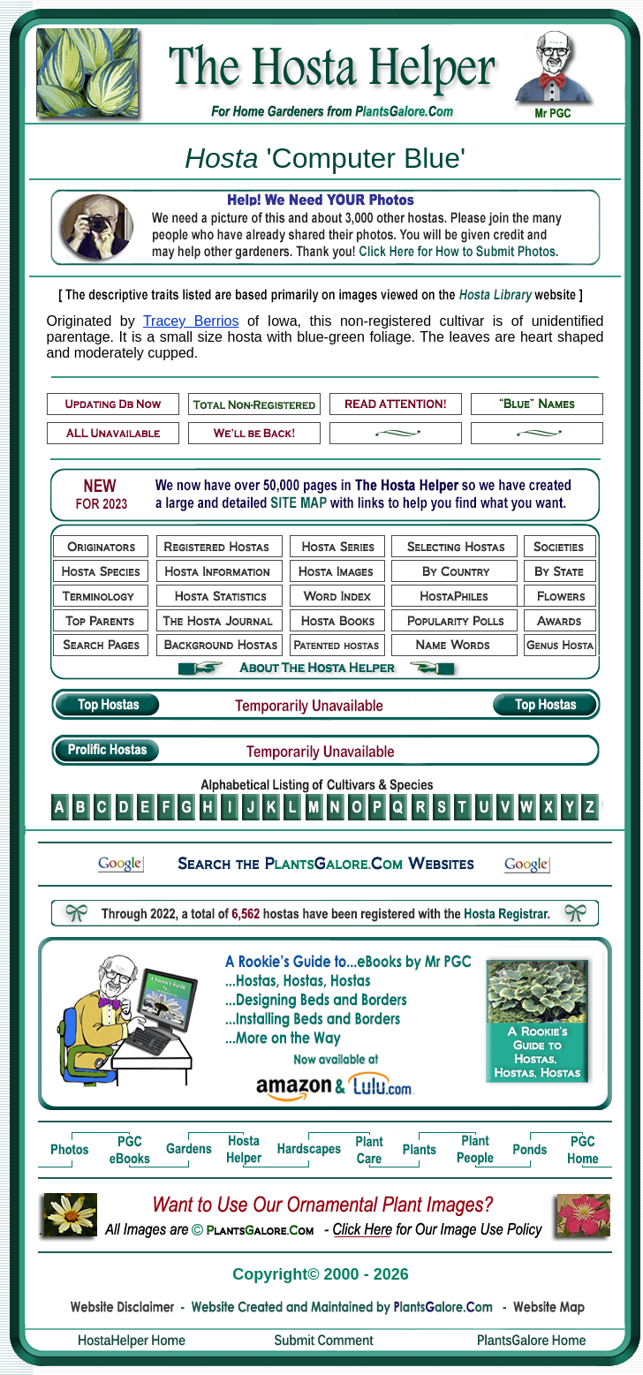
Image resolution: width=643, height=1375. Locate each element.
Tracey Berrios (190, 321)
